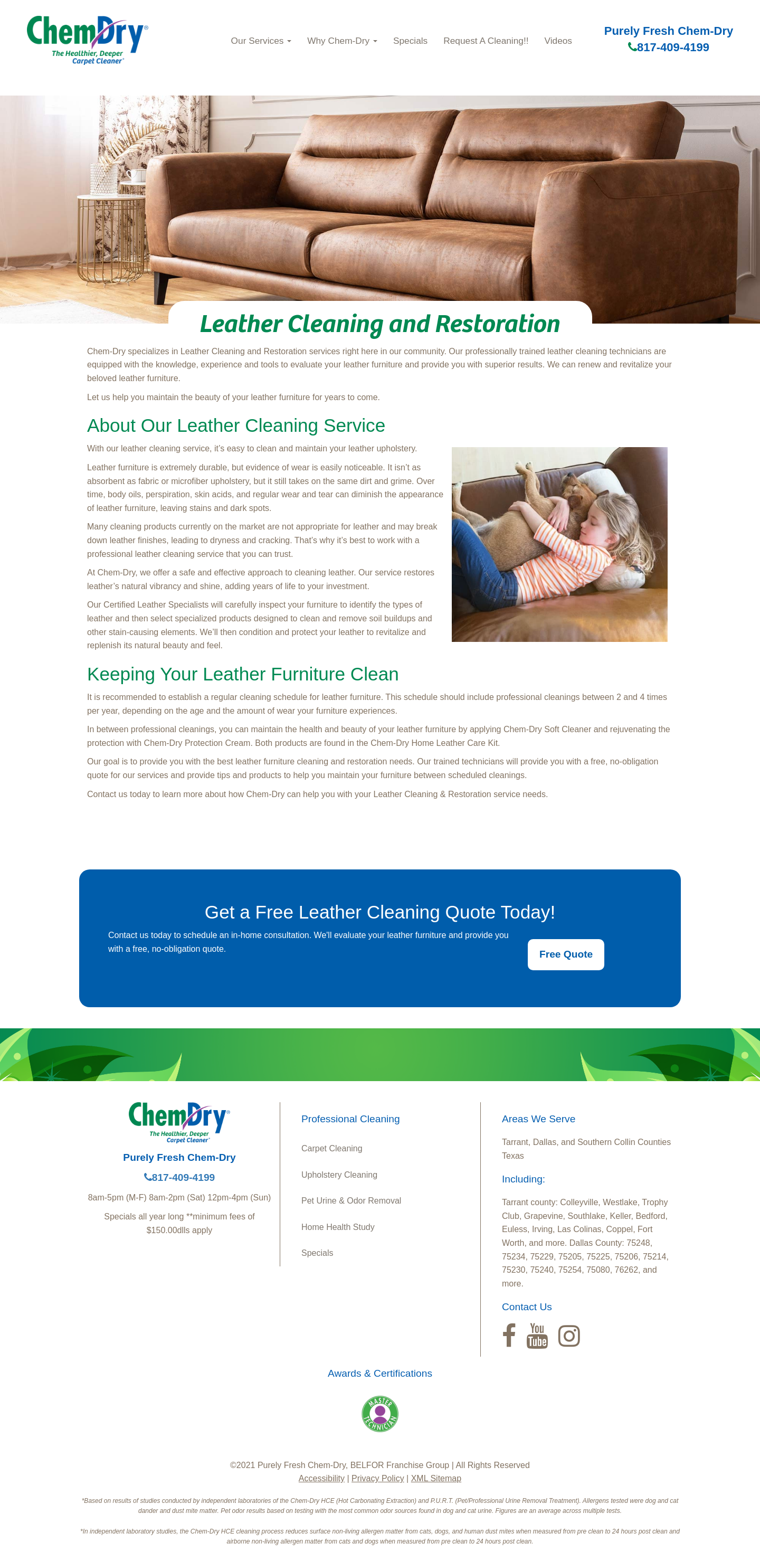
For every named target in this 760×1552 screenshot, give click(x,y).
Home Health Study (338, 1227)
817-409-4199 (668, 47)
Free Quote (566, 954)
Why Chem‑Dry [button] (342, 40)
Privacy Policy (378, 1478)
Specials (410, 40)
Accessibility (322, 1478)
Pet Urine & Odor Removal (351, 1200)
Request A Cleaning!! (485, 40)
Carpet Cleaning (332, 1148)
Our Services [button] (261, 40)
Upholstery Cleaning (339, 1174)
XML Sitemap (436, 1478)
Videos (558, 40)
